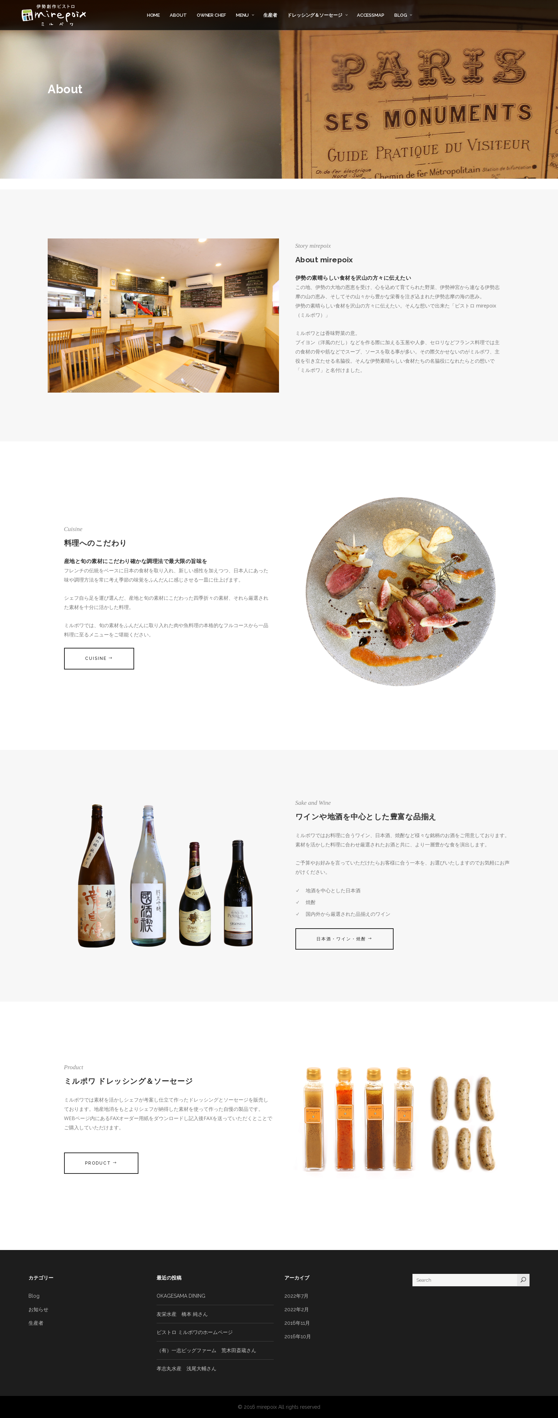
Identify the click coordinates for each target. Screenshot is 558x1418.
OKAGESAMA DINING (181, 1296)
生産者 (35, 1323)
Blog (34, 1296)
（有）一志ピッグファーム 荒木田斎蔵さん (206, 1350)
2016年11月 (297, 1323)
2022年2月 (296, 1309)
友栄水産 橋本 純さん (182, 1314)
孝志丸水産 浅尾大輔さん (186, 1368)
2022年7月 (296, 1296)
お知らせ (38, 1309)
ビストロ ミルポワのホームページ (195, 1332)
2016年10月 (297, 1336)
